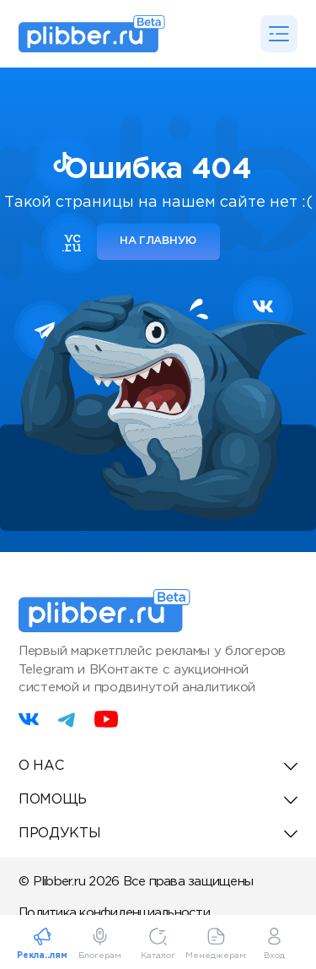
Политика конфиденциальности (114, 912)
